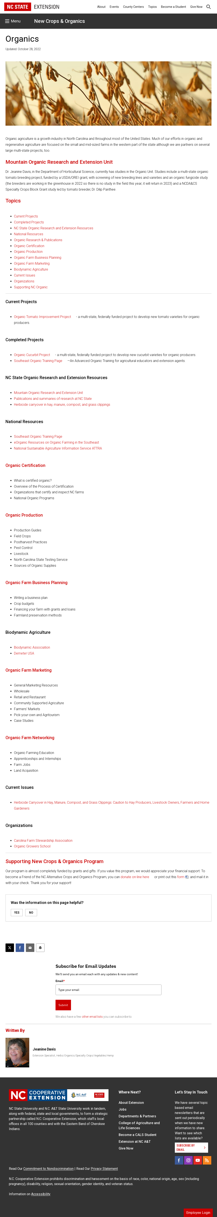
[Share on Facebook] (20, 947)
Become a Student (173, 6)
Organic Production (28, 252)
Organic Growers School (32, 846)
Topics (152, 6)
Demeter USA (24, 653)
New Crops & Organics (59, 21)
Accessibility (40, 1194)
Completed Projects (29, 222)
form (180, 877)
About (101, 6)
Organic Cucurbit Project (32, 355)
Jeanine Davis (44, 1049)
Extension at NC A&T (135, 1142)
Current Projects (26, 216)
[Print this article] (40, 947)
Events (114, 6)
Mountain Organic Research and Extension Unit (59, 162)
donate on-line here (135, 877)
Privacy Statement (104, 1169)
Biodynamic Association (32, 647)
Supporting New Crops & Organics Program (54, 861)
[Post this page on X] (10, 947)
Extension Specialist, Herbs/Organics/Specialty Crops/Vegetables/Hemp (73, 1055)
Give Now (196, 6)
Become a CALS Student (137, 1135)
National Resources (28, 234)
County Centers (133, 6)
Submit (63, 1005)
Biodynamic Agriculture (31, 269)
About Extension (131, 1103)
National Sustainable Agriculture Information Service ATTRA (58, 448)
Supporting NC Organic (31, 287)
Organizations (24, 281)
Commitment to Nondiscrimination (48, 1169)
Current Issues (24, 275)
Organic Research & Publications (38, 240)
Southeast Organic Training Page (38, 361)
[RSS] (207, 1160)
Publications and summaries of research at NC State (53, 399)
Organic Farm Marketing (32, 263)
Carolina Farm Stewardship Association (43, 841)
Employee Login (198, 1213)
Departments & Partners (137, 1116)
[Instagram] (188, 1160)
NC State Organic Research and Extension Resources (53, 228)
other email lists (92, 1016)
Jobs (123, 1109)
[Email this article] (30, 947)
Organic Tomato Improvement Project (42, 317)
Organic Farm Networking (30, 737)
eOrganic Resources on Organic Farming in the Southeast (56, 442)
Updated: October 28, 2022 (23, 49)
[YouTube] (197, 1160)
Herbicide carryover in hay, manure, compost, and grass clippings (62, 405)
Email (60, 981)
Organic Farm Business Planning (37, 258)
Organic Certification (29, 246)
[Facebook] (179, 1160)
